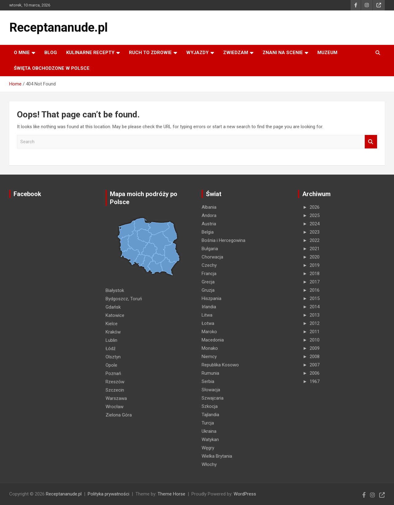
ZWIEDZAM (235, 52)
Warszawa (116, 398)
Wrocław (114, 406)
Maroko (209, 331)
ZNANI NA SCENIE (283, 52)
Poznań (113, 373)
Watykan (210, 439)
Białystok (115, 290)
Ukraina (209, 431)
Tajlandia (210, 414)
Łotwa (208, 323)
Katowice (115, 315)
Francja (209, 273)
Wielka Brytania (217, 456)
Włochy (209, 464)
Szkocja (210, 406)
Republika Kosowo (220, 365)
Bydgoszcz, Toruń (124, 299)
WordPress (245, 494)
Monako (210, 348)
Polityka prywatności (108, 494)
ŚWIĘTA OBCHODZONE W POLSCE (52, 68)
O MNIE (22, 52)
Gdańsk (113, 307)
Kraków (113, 332)
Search (371, 142)
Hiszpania (211, 298)
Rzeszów (115, 382)
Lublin (111, 340)
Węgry (208, 448)
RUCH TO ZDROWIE (150, 52)
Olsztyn (113, 357)
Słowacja (211, 390)
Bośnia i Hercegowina (223, 240)
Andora (209, 215)
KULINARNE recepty (90, 52)
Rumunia (210, 373)
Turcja (208, 423)
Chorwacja (212, 257)
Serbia (208, 381)
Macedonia (213, 340)
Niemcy (209, 356)
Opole (111, 365)
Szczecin (115, 390)
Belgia (208, 232)
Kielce (112, 323)
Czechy (209, 265)
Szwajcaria (212, 398)
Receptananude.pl (58, 27)
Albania (209, 207)
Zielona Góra (119, 415)
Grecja (208, 282)
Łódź (110, 348)
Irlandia (209, 307)
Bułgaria (210, 248)
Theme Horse (171, 494)
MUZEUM (327, 52)
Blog (50, 52)
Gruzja (208, 290)
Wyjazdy (197, 52)
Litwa (207, 315)
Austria (209, 224)
